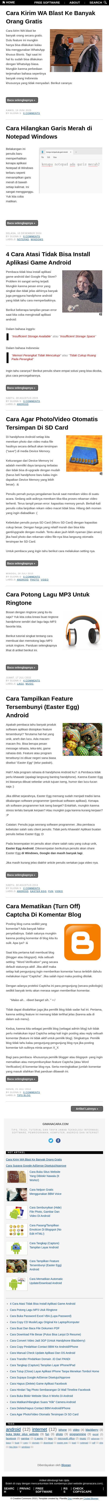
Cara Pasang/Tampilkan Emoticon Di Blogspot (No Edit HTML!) (45, 1229)
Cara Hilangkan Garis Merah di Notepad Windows (49, 132)
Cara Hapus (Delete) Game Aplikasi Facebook (38, 1383)
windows (37, 239)
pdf (93, 1443)
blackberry (92, 1429)
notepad (23, 239)
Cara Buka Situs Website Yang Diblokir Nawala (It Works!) (45, 1176)
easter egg (38, 891)
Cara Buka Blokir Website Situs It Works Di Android (41, 1395)
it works (38, 1438)
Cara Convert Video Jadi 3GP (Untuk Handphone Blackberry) (47, 1340)
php (101, 1443)
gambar (25, 1438)
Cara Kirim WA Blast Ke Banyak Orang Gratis (50, 17)
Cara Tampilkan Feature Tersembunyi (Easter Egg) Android (42, 706)
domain (35, 1443)
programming (78, 1434)
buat (17, 1443)
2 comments (31, 888)
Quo (70, 1498)
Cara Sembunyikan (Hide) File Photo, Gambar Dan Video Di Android (45, 1211)
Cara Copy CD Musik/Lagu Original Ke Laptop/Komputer (44, 1322)
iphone (62, 1429)
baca (8, 1443)
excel (95, 1434)
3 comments (31, 401)
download (48, 1443)
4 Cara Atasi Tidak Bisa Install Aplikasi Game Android (48, 258)
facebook (11, 1438)
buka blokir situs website (22, 1434)
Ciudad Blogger (90, 1498)
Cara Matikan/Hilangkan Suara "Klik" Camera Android (43, 1402)
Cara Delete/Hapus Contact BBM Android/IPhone (40, 1408)
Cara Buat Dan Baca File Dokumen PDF (35, 1328)
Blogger (66, 1465)
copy (25, 1443)
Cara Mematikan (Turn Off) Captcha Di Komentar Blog (43, 910)
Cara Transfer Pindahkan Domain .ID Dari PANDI (40, 1359)
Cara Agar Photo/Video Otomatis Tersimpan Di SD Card (52, 423)
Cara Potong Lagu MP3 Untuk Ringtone (48, 598)
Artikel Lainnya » (87, 1108)
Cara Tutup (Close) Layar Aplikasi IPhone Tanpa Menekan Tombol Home (54, 1371)
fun (50, 891)
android (23, 404)
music (30, 684)
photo (34, 579)
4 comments (31, 680)
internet (39, 1429)
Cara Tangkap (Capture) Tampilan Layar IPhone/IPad (42, 1365)
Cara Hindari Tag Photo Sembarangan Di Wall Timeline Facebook (50, 1389)
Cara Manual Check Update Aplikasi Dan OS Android (42, 1352)
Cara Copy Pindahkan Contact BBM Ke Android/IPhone (44, 1346)
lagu (20, 684)
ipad (74, 1443)
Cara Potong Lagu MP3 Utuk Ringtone (33, 1309)
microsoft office (66, 1438)
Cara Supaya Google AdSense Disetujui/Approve (36, 1165)
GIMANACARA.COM (56, 1124)
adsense (95, 1438)
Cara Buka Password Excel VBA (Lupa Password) (40, 1316)
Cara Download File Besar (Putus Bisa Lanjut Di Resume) (45, 1334)
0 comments (31, 113)
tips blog (24, 1095)
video (45, 579)
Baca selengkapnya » (21, 100)
